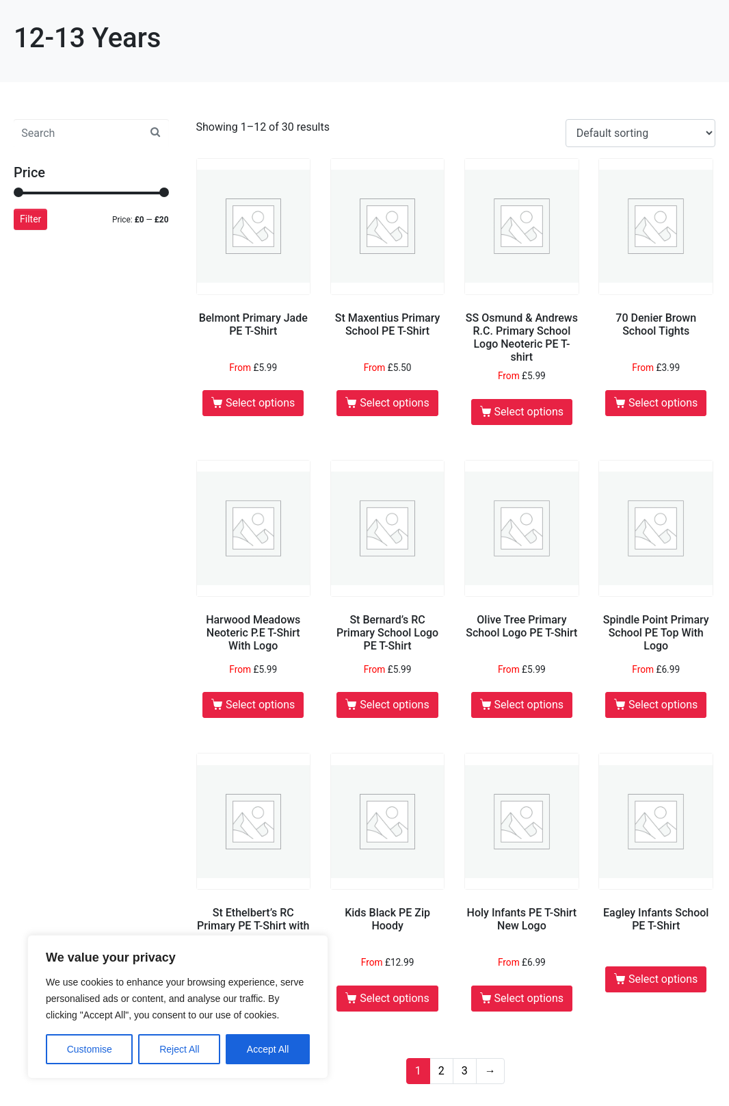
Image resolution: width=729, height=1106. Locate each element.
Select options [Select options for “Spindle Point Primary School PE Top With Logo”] (663, 704)
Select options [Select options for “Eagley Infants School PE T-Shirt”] (663, 979)
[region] (177, 1007)
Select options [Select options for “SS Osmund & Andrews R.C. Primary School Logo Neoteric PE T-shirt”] (529, 411)
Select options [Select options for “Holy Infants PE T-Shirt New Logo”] (529, 998)
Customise (89, 1049)
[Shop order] (640, 133)
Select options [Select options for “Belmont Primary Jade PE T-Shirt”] (260, 402)
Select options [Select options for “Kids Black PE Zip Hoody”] (394, 998)
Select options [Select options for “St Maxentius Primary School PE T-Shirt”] (394, 402)
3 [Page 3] (465, 1070)
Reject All (179, 1049)
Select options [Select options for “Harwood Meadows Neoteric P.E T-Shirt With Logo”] (260, 704)
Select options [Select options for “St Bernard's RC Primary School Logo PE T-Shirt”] (394, 704)
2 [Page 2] (441, 1070)
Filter (30, 219)
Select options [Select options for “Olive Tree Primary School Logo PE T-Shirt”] (529, 704)
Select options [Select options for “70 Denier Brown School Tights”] (663, 402)
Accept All (268, 1049)
